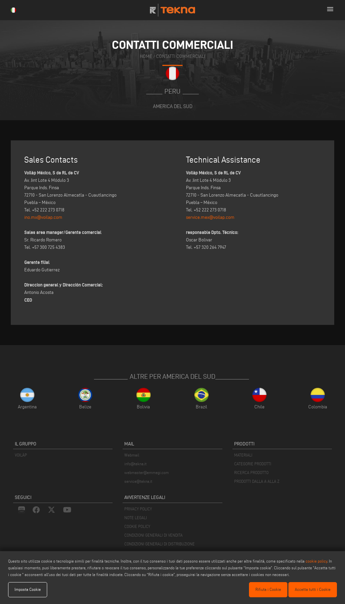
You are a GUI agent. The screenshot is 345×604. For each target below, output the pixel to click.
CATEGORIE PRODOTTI (252, 464)
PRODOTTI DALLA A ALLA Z (256, 481)
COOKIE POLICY (137, 526)
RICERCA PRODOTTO (251, 472)
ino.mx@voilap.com (43, 217)
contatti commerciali (180, 56)
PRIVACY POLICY (138, 509)
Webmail (131, 455)
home (146, 56)
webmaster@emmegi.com (146, 472)
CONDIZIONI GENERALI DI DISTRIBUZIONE (159, 544)
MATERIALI (243, 455)
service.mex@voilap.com (210, 217)
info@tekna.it (135, 464)
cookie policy (316, 561)
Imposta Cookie (27, 589)
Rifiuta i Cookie (268, 589)
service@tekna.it (138, 481)
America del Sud (172, 106)
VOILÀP (21, 455)
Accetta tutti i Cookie (313, 589)
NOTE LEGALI (135, 517)
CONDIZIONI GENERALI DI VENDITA (153, 535)
